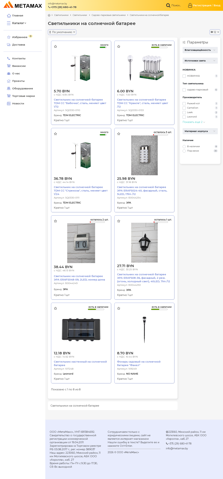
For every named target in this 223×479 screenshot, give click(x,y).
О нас (13, 73)
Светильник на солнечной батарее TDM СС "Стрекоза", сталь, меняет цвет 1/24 (81, 190)
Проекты (18, 81)
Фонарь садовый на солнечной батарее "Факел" (139, 363)
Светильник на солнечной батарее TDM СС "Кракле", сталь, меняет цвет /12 (142, 103)
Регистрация (202, 5)
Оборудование (22, 88)
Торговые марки (21, 96)
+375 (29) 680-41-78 (62, 7)
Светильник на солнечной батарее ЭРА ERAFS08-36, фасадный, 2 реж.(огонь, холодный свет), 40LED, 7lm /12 (143, 278)
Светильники (61, 15)
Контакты (16, 58)
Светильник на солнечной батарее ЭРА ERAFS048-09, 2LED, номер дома (79, 277)
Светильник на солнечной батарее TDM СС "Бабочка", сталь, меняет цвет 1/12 (80, 103)
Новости (15, 103)
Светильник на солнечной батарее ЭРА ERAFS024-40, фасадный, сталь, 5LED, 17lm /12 (142, 190)
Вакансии (16, 66)
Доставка (16, 44)
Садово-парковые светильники (109, 15)
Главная (15, 15)
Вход (217, 5)
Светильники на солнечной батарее (149, 15)
